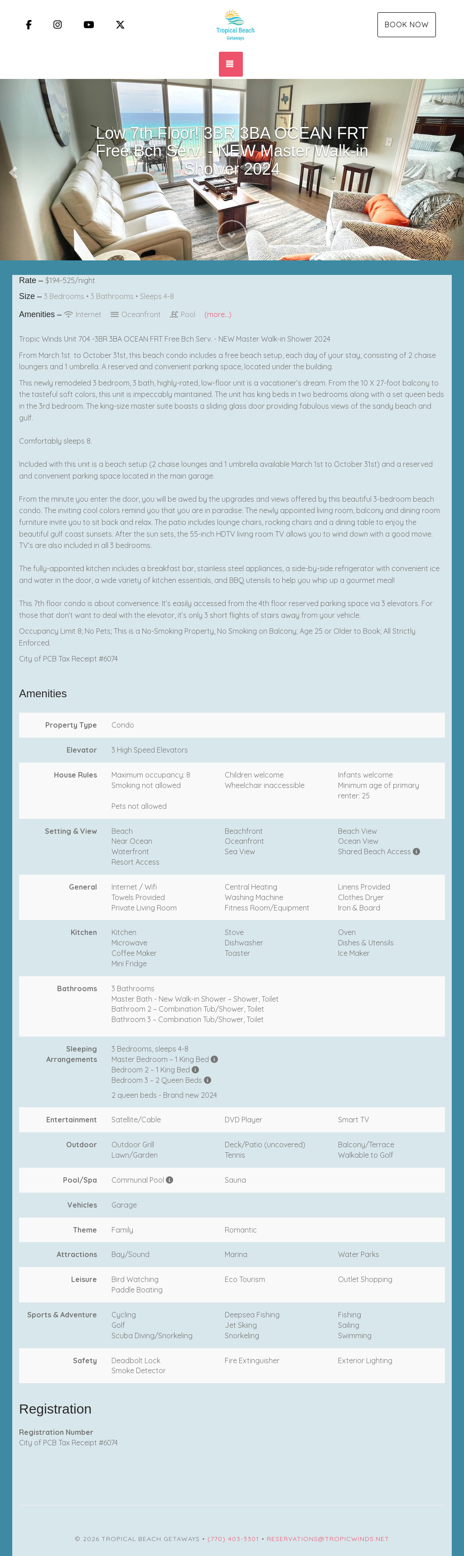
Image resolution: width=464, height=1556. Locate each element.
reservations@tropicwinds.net (328, 1539)
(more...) (218, 314)
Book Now (407, 24)
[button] (11, 169)
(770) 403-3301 (233, 1539)
